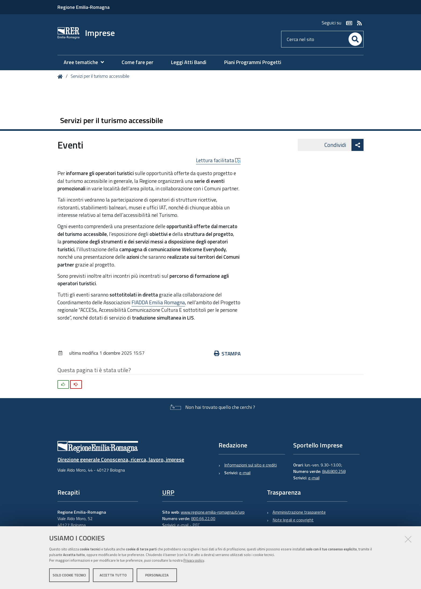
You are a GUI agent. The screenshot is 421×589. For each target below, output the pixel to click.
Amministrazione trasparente (299, 512)
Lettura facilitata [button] (218, 160)
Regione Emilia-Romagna (83, 7)
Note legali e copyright (293, 520)
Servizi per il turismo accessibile (100, 76)
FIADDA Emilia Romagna (158, 302)
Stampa (227, 353)
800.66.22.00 (203, 518)
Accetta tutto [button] (113, 575)
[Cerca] (355, 39)
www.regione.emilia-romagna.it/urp (213, 512)
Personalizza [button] (157, 575)
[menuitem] (86, 62)
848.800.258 (334, 471)
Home (61, 76)
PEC (196, 525)
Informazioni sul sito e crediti (250, 465)
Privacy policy (193, 560)
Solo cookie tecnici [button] (69, 575)
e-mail (245, 472)
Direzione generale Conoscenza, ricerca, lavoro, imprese (120, 459)
